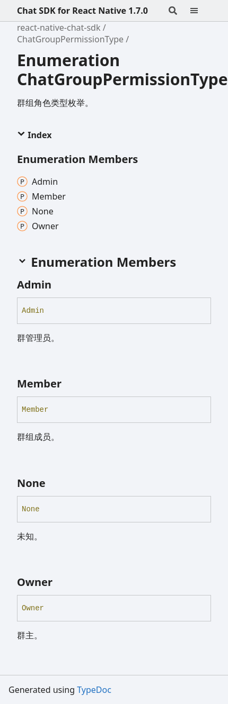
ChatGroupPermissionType (70, 39)
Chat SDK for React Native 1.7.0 (82, 10)
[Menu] (200, 10)
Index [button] (34, 135)
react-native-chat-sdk (59, 27)
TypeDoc (94, 690)
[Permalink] (61, 284)
